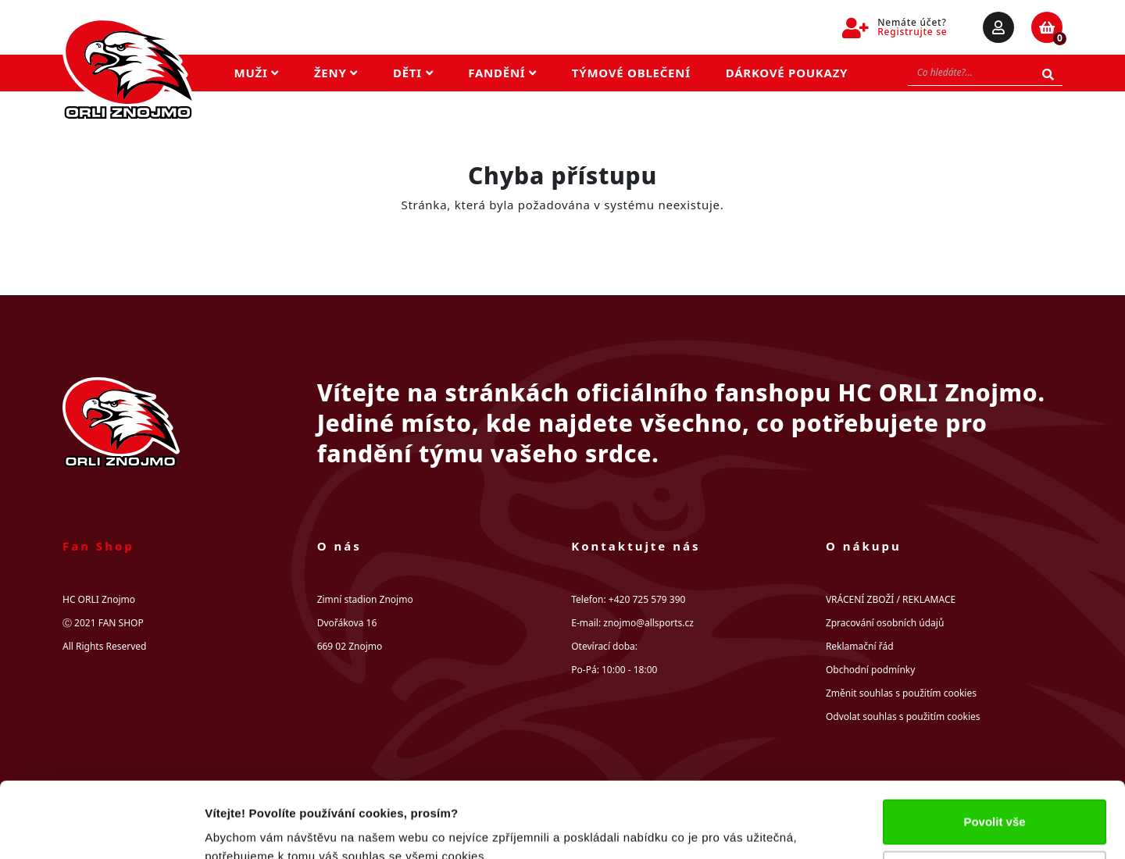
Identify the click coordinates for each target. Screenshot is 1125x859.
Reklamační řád (860, 646)
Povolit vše (994, 750)
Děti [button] (413, 72)
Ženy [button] (336, 72)
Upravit (995, 801)
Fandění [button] (502, 72)
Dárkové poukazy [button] (787, 72)
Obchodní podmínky (870, 669)
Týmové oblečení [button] (631, 72)
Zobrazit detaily (248, 828)
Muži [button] (256, 72)
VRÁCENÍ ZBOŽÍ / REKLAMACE (890, 599)
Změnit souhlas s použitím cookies (901, 693)
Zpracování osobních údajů (885, 622)
